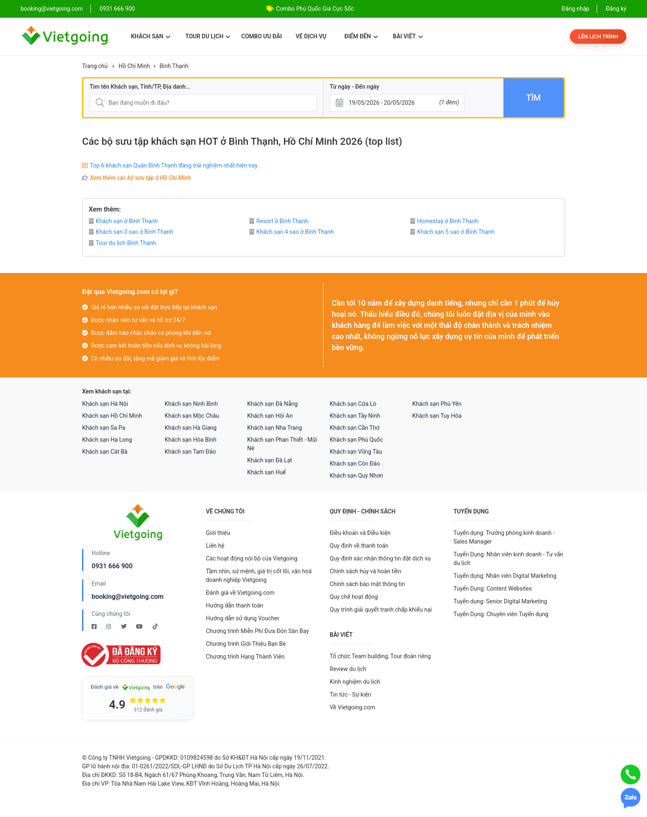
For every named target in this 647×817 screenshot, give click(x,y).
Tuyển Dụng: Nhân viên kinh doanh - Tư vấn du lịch (508, 558)
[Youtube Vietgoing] (140, 626)
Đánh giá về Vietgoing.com (240, 592)
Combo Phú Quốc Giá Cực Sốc (315, 8)
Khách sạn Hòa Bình (190, 439)
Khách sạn (150, 36)
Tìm (533, 98)
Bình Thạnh (174, 66)
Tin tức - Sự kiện (350, 694)
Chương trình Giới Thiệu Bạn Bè (246, 643)
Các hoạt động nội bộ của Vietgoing (252, 558)
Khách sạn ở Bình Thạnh (123, 221)
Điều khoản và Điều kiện (360, 533)
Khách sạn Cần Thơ (354, 427)
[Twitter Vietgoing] (124, 626)
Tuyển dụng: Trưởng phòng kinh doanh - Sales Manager (504, 537)
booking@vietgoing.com (127, 596)
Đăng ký (616, 8)
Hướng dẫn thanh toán (234, 605)
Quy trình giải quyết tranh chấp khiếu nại (381, 609)
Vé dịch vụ (311, 36)
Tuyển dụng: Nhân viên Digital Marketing (504, 575)
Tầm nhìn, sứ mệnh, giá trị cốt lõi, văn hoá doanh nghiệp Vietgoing (259, 575)
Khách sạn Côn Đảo (355, 463)
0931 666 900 (117, 8)
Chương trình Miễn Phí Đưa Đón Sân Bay (257, 631)
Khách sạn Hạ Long (107, 439)
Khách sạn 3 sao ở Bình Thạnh (131, 231)
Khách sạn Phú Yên (437, 403)
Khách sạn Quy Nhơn (356, 475)
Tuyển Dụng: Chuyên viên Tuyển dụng (500, 614)
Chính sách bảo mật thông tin (367, 584)
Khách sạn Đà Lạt (269, 460)
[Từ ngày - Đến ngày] (397, 103)
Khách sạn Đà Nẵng (272, 403)
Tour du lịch (207, 36)
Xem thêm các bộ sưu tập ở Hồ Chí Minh (140, 177)
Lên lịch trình (598, 36)
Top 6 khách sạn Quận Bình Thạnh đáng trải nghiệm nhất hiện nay (173, 165)
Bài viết (408, 36)
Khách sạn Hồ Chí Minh (112, 415)
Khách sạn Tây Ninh (355, 415)
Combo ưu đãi (261, 36)
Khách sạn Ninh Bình (191, 403)
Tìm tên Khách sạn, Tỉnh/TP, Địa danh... (140, 86)
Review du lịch (348, 669)
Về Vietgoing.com (352, 707)
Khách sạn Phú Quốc (356, 439)
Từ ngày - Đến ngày (354, 86)
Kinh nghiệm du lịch (355, 681)
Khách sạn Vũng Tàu (356, 451)
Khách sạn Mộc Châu (192, 415)
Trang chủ (95, 66)
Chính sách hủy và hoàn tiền (365, 571)
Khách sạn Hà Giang (191, 427)
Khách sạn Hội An (270, 415)
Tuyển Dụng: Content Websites (492, 588)
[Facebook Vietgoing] (95, 626)
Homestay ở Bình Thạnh (444, 221)
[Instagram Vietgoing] (109, 626)
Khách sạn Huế (266, 472)
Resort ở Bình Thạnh (278, 221)
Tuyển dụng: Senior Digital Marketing (500, 601)
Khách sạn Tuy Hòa (437, 415)
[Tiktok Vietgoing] (155, 626)
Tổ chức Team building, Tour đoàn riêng (380, 656)
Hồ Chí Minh (134, 66)
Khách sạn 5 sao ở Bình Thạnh (452, 231)
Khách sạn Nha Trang (274, 427)
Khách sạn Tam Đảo (190, 451)
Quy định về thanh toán (359, 545)
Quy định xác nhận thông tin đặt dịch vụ (380, 558)
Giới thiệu (218, 533)
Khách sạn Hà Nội (105, 403)
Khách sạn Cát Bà (105, 451)
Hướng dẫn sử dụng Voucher (242, 618)
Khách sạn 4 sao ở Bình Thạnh (291, 231)
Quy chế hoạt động (354, 596)
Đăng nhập (575, 8)
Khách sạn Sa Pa (103, 427)
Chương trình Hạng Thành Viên (245, 656)
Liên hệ (215, 545)
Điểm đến (361, 36)
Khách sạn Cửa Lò (353, 403)
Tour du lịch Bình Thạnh (122, 243)
